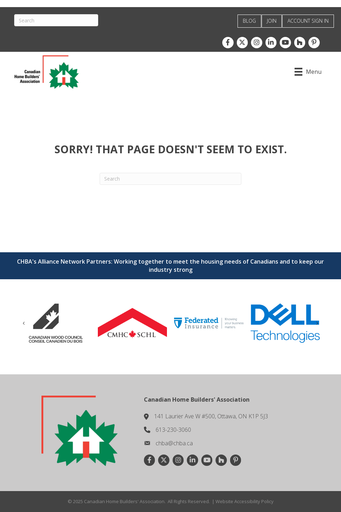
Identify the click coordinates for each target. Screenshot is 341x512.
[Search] (56, 20)
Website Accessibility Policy (245, 501)
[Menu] (308, 71)
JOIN (271, 20)
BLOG (249, 20)
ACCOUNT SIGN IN (308, 20)
